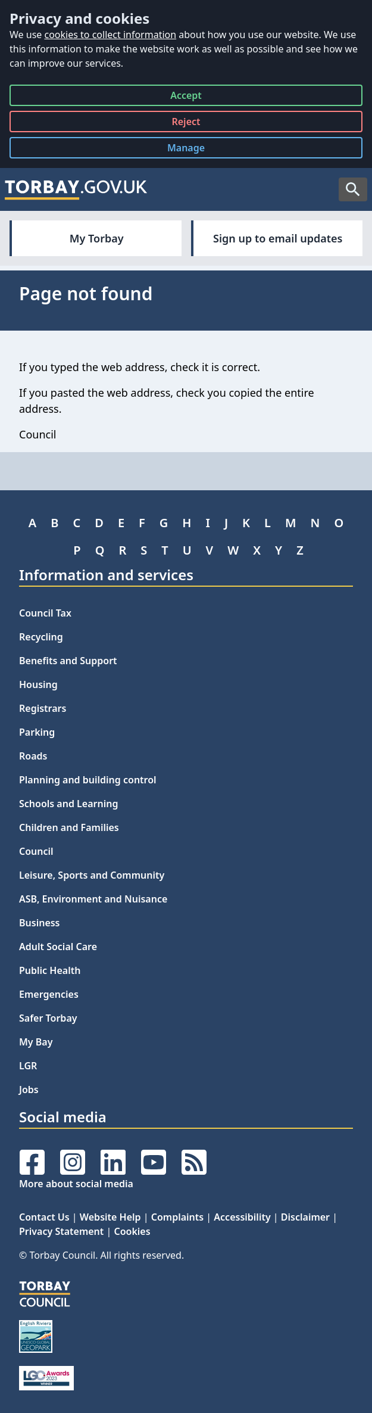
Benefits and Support (68, 660)
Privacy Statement (61, 1231)
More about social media (76, 1183)
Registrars (42, 708)
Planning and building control (88, 779)
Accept (186, 97)
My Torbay (97, 238)
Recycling (41, 636)
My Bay (35, 1041)
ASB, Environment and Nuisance (93, 898)
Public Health (49, 970)
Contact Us (44, 1217)
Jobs (29, 1089)
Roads (33, 755)
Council (36, 851)
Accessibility (242, 1217)
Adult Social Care (58, 946)
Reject (185, 123)
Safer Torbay (48, 1018)
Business (39, 922)
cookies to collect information (110, 34)
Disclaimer (305, 1217)
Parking (37, 732)
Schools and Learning (68, 803)
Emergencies (49, 994)
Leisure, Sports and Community (91, 875)
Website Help (110, 1217)
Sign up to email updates (277, 238)
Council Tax (45, 613)
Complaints (177, 1217)
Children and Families (69, 827)
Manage (195, 149)
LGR (28, 1065)
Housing (38, 684)
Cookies (132, 1231)
